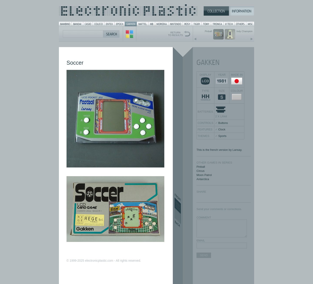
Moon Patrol (204, 175)
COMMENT (203, 217)
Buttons (223, 123)
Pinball (200, 166)
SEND (204, 255)
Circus (200, 170)
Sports (222, 136)
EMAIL (200, 240)
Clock (221, 129)
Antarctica (202, 179)
